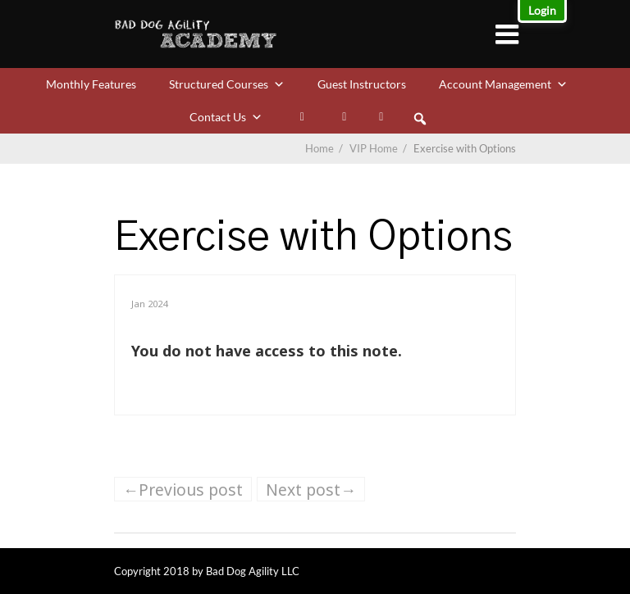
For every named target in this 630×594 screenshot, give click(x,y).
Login (542, 10)
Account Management (503, 84)
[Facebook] (344, 117)
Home (319, 148)
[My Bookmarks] (302, 117)
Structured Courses (227, 84)
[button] (420, 119)
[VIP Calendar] (381, 117)
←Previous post (183, 489)
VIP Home (379, 148)
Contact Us (225, 117)
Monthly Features (91, 84)
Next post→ (311, 489)
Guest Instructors (361, 84)
